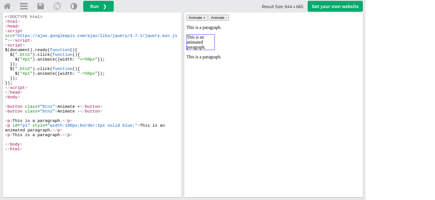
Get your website (335, 6)
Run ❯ (98, 6)
